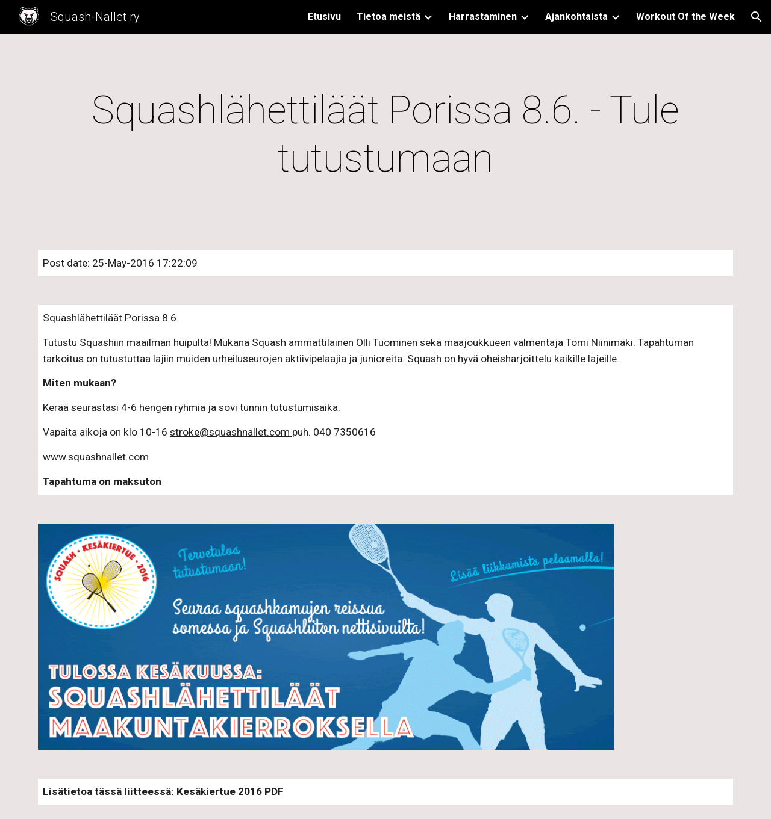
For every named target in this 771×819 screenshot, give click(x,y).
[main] (385, 135)
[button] (756, 16)
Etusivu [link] (324, 16)
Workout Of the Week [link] (685, 16)
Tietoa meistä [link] (388, 16)
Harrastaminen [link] (483, 16)
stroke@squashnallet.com (230, 432)
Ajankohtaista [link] (576, 16)
